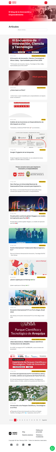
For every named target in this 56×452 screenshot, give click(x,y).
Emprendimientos (41, 87)
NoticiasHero (42, 181)
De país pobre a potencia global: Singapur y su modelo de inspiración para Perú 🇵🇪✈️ (27, 217)
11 (39, 420)
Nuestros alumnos (27, 435)
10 (37, 420)
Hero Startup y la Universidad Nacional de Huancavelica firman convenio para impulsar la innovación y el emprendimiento (25, 185)
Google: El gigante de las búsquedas (22, 152)
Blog (23, 432)
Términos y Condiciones (39, 436)
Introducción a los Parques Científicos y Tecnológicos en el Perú (27, 406)
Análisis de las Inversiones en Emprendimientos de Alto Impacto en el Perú (27, 123)
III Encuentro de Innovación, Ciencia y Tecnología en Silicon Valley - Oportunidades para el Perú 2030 (27, 59)
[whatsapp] (52, 448)
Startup (43, 119)
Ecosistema (42, 149)
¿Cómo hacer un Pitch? (17, 90)
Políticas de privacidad (39, 431)
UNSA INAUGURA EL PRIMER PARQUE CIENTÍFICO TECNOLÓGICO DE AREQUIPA (26, 343)
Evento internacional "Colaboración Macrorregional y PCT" (27, 249)
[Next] (44, 420)
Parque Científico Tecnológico (38, 55)
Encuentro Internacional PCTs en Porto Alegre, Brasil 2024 (27, 311)
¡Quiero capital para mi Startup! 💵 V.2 (22, 279)
